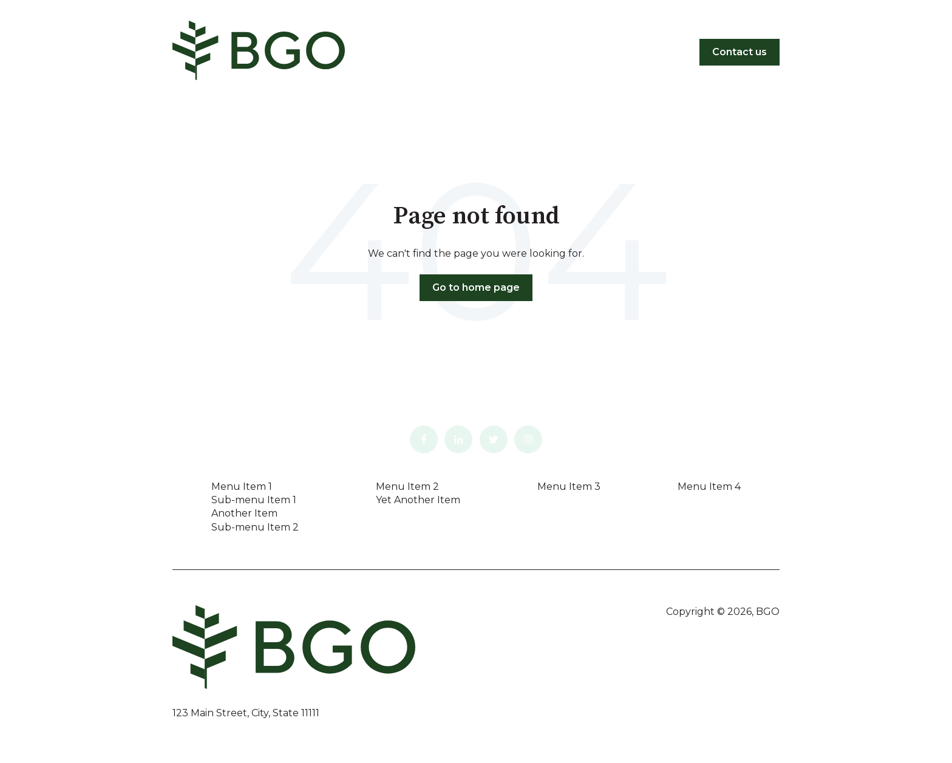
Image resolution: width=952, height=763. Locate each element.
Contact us (739, 52)
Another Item (244, 513)
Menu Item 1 (241, 486)
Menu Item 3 (568, 486)
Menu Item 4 (709, 486)
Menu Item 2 (407, 486)
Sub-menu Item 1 (253, 500)
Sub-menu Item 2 (255, 527)
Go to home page (476, 287)
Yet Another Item (418, 500)
